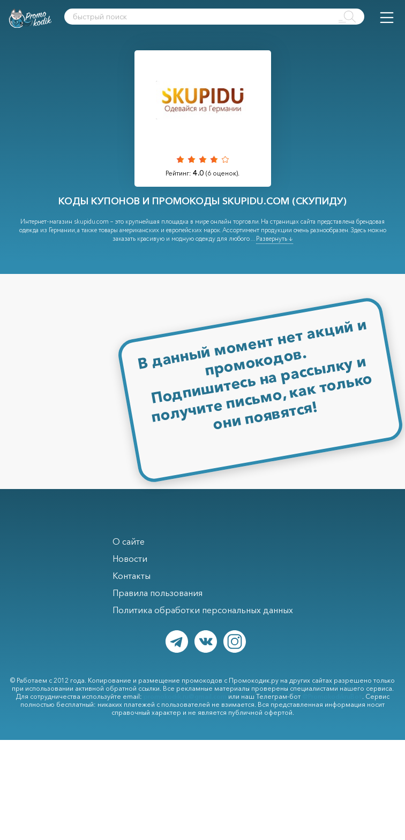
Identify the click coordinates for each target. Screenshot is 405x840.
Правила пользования (157, 592)
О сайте (128, 541)
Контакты (131, 575)
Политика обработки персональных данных (202, 610)
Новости (129, 558)
